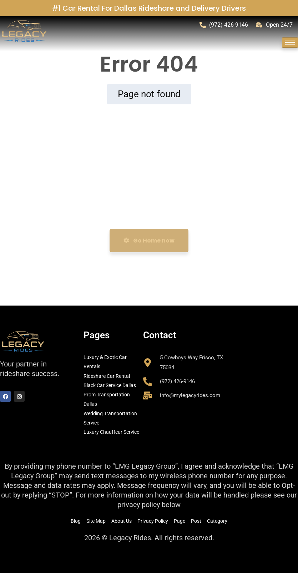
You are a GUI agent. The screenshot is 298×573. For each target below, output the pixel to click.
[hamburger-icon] (290, 42)
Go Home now (149, 240)
